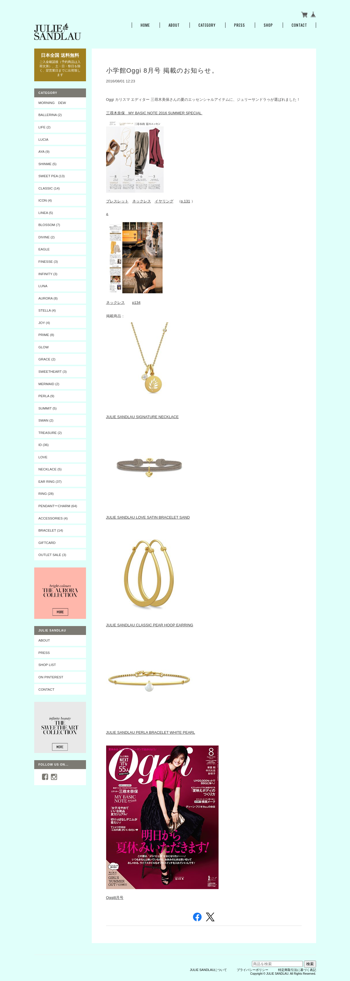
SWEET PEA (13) (52, 176)
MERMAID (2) (49, 384)
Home (145, 25)
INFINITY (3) (48, 274)
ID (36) (44, 445)
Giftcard (47, 542)
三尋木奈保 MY (120, 113)
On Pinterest (51, 677)
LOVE (43, 457)
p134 (136, 302)
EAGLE (44, 249)
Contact (299, 25)
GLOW (44, 347)
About (174, 25)
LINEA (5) (46, 213)
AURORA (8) (48, 298)
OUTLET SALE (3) (52, 555)
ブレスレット (117, 201)
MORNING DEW (52, 103)
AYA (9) (44, 151)
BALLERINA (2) (50, 115)
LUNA (43, 286)
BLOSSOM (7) (49, 225)
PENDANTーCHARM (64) (58, 506)
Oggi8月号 (115, 897)
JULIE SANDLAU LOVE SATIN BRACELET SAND (148, 517)
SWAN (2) (46, 420)
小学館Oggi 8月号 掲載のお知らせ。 (162, 70)
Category (207, 25)
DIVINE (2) (47, 237)
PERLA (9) (46, 396)
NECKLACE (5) (50, 469)
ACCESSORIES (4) (53, 518)
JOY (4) (44, 323)
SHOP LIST (47, 665)
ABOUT (44, 640)
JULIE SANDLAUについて (208, 970)
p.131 (185, 201)
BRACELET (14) (51, 530)
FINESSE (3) (48, 261)
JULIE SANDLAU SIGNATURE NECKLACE (142, 417)
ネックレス (141, 201)
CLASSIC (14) (49, 188)
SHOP (268, 25)
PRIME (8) (46, 335)
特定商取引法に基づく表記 (297, 970)
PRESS (239, 25)
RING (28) (46, 493)
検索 (310, 964)
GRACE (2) (47, 359)
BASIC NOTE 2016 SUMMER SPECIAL (168, 113)
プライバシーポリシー (252, 970)
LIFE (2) (45, 127)
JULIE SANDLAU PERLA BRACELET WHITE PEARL (150, 732)
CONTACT (47, 689)
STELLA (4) (47, 310)
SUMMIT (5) (48, 408)
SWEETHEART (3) (53, 371)
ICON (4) (45, 200)
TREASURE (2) (50, 433)
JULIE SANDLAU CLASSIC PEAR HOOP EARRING (149, 625)
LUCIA (43, 139)
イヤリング (164, 201)
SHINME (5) (48, 164)
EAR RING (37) (50, 481)
